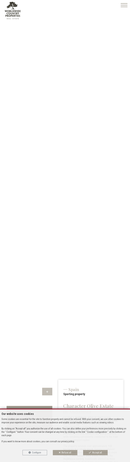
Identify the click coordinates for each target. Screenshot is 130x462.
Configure (36, 452)
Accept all (97, 452)
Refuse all (66, 452)
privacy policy (67, 441)
